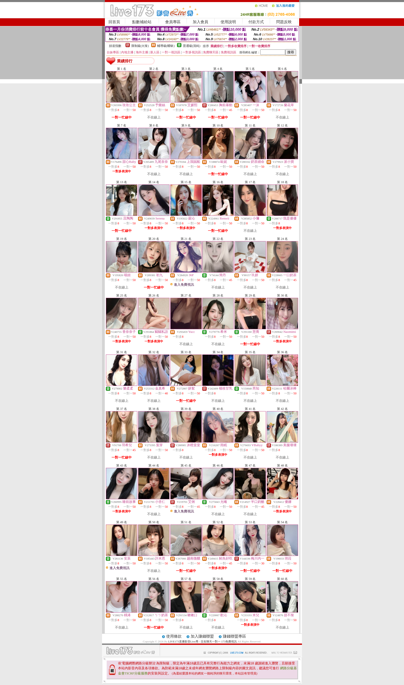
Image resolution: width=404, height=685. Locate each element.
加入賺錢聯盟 (202, 636)
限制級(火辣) (140, 46)
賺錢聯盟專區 (234, 636)
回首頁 (114, 22)
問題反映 (284, 22)
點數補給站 (142, 22)
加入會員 (200, 22)
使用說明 (228, 22)
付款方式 (256, 22)
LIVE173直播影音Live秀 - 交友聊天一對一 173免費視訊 (202, 641)
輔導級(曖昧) (166, 46)
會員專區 (173, 22)
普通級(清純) (191, 46)
